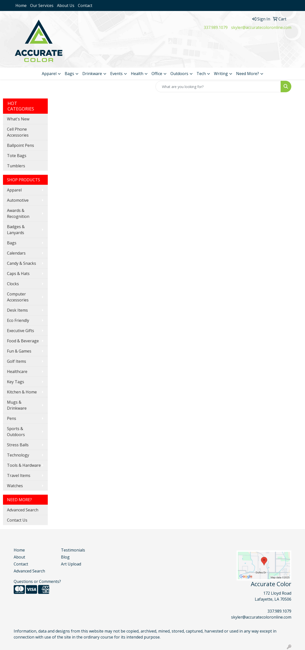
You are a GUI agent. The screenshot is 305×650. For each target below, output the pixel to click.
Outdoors (179, 73)
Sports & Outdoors (16, 431)
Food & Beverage (23, 341)
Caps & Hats (18, 273)
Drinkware (92, 73)
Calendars (16, 253)
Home (21, 5)
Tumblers (16, 166)
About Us (65, 5)
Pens (11, 418)
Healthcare (17, 371)
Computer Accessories (18, 297)
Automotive (18, 200)
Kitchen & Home (22, 392)
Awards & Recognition (18, 213)
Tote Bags (16, 155)
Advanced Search (22, 510)
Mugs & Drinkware (17, 405)
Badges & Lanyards (16, 229)
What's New (18, 119)
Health (137, 73)
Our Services (41, 5)
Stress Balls (18, 445)
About (19, 557)
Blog (65, 557)
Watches (15, 485)
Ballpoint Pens (20, 145)
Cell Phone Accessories (18, 132)
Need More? (247, 73)
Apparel (49, 73)
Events (116, 73)
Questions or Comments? (37, 581)
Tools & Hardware (24, 465)
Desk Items (17, 310)
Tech (201, 73)
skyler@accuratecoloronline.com (261, 27)
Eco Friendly (18, 320)
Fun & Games (19, 351)
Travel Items (18, 475)
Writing (221, 73)
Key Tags (15, 381)
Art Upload (71, 564)
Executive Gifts (20, 330)
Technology (18, 455)
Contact (85, 5)
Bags (69, 73)
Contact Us (17, 520)
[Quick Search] (218, 86)
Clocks (13, 283)
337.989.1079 (216, 27)
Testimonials (73, 550)
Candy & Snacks (21, 263)
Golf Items (16, 361)
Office (157, 73)
